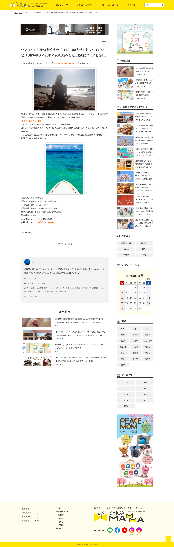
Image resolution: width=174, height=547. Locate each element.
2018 (126, 400)
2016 (126, 406)
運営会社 (131, 4)
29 (135, 308)
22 (135, 302)
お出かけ (41, 279)
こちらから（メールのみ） (45, 222)
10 (144, 292)
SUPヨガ (76, 284)
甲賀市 (135, 335)
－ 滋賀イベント (62, 511)
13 (126, 297)
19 (122, 302)
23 (139, 302)
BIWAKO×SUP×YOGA (64, 63)
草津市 (135, 328)
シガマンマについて (85, 4)
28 (131, 308)
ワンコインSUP (40, 287)
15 (135, 297)
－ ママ (59, 528)
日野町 (135, 347)
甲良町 (147, 353)
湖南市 (123, 341)
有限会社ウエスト (30, 520)
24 (144, 302)
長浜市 (135, 359)
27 (126, 308)
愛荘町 (123, 353)
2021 (144, 388)
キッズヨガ (94, 284)
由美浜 (68, 284)
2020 (126, 394)
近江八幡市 (147, 341)
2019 (144, 394)
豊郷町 (135, 353)
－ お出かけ (60, 515)
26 (122, 308)
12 (122, 297)
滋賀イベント (126, 243)
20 (126, 302)
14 (131, 297)
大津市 (40, 284)
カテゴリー (60, 4)
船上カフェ (31, 284)
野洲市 (147, 335)
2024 (126, 382)
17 (144, 297)
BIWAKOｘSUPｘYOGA (56, 287)
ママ (29, 279)
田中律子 (85, 284)
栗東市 (123, 335)
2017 (144, 400)
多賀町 (123, 359)
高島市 (123, 365)
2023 (144, 382)
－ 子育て (60, 525)
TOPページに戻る (64, 243)
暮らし (144, 249)
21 (131, 302)
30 (139, 308)
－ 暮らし (59, 521)
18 (148, 297)
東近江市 (123, 347)
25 (148, 302)
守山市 (147, 328)
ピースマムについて (110, 4)
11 (148, 292)
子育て (34, 279)
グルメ (126, 249)
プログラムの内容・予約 (31, 120)
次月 (148, 278)
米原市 (147, 359)
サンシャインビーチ (56, 284)
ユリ (29, 258)
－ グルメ (59, 518)
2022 (126, 388)
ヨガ (45, 284)
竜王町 (147, 347)
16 (139, 297)
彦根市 (135, 341)
